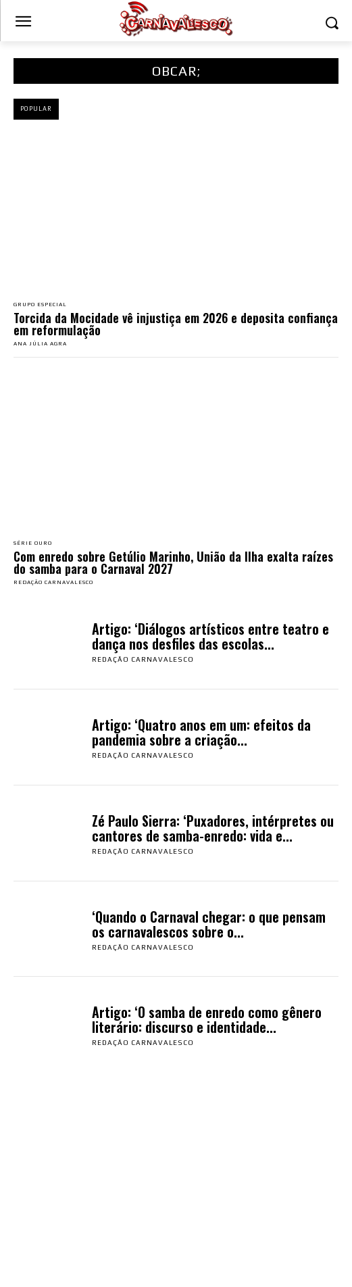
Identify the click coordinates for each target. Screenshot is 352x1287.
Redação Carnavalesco (53, 582)
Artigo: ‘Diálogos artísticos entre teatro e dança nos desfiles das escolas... (210, 636)
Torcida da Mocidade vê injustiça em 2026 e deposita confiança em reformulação (176, 324)
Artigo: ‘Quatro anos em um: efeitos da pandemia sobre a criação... (201, 732)
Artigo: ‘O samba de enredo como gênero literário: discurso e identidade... (207, 1019)
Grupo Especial (40, 305)
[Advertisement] (176, 1185)
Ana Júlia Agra (40, 344)
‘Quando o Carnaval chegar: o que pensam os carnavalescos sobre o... (209, 924)
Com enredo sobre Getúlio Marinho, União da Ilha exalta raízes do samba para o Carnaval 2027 (173, 562)
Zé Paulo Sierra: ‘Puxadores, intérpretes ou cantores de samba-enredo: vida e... (213, 828)
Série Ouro (33, 543)
